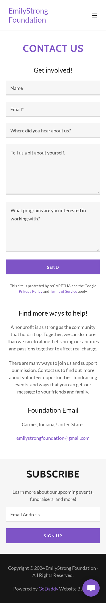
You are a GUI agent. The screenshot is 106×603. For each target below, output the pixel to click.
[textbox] (53, 88)
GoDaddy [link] (48, 589)
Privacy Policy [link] (30, 291)
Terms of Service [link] (63, 291)
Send (53, 267)
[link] (38, 21)
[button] (94, 15)
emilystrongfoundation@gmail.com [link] (53, 438)
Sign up (53, 535)
